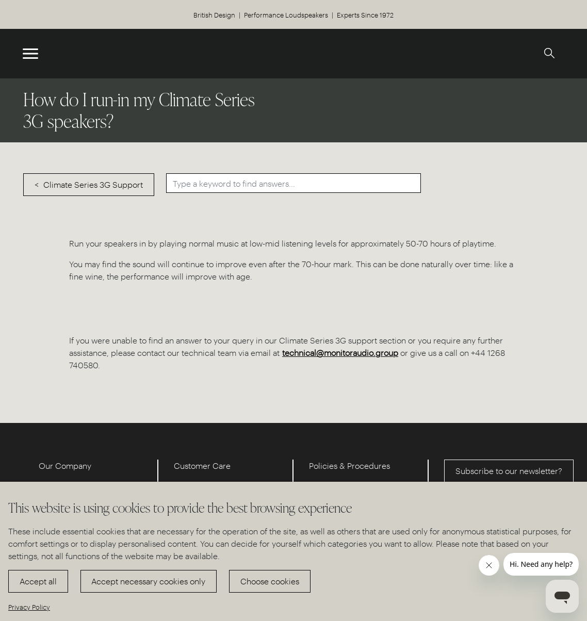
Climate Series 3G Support (93, 184)
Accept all (38, 581)
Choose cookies (269, 581)
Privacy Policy (29, 607)
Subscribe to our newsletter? (508, 471)
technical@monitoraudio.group (340, 352)
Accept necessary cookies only (148, 581)
